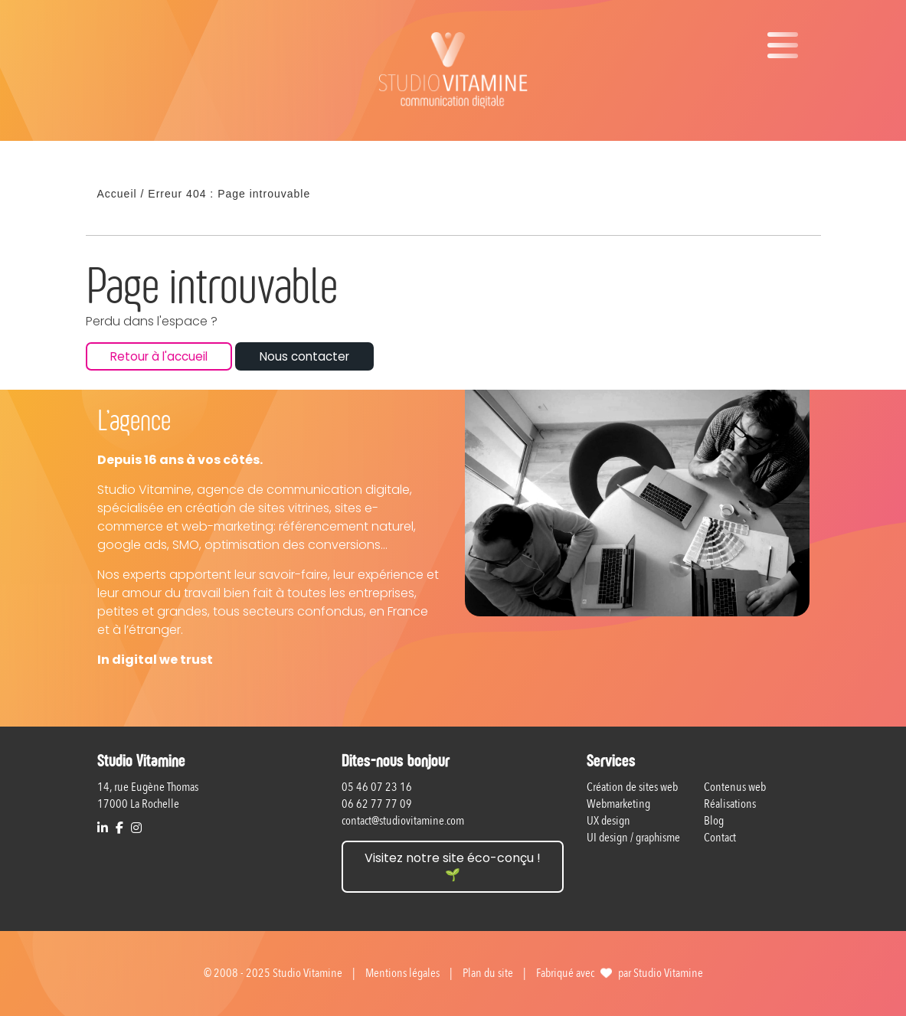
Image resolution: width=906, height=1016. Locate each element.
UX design (608, 820)
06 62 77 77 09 (377, 803)
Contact (720, 837)
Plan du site (488, 973)
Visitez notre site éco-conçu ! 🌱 (453, 866)
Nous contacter (304, 356)
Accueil (117, 194)
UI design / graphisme (633, 837)
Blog (714, 820)
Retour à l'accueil (159, 356)
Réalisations (730, 803)
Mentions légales (402, 973)
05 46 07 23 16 (377, 787)
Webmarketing (618, 803)
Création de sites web (632, 787)
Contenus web (735, 787)
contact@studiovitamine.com (403, 820)
